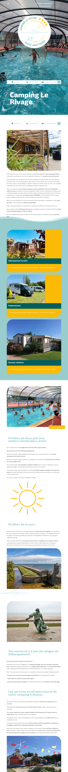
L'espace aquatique (56, 427)
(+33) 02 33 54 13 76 (44, 6)
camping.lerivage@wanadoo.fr (44, 3)
